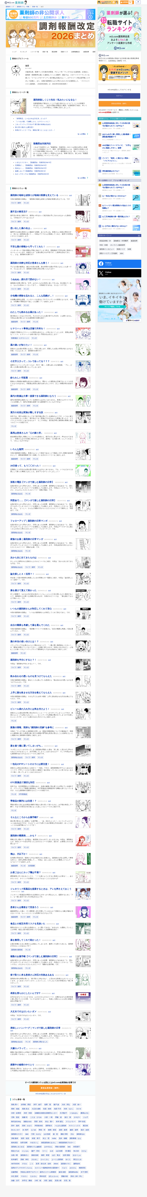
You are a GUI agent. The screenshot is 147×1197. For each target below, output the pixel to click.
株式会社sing (16, 1121)
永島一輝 (14, 1155)
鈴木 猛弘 (59, 1121)
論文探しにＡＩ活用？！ (22, 574)
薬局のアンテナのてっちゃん (21, 1168)
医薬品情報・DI (105, 241)
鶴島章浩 (82, 1168)
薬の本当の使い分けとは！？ (24, 641)
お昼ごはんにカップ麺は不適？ (25, 872)
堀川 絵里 (85, 1130)
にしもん (25, 1151)
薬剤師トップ (10, 6)
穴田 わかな (36, 1134)
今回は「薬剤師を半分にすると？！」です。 (26, 664)
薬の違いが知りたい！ (21, 345)
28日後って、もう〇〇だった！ (26, 465)
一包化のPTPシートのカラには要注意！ (30, 764)
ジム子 (85, 1117)
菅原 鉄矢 (38, 1121)
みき (51, 1151)
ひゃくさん (45, 1159)
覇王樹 (85, 1126)
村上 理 (46, 1138)
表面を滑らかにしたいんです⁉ (25, 993)
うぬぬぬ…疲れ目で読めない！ (25, 279)
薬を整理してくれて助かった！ (25, 940)
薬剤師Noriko (73, 1172)
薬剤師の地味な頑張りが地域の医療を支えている (34, 195)
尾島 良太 (25, 1109)
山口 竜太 (56, 1155)
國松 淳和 (64, 1134)
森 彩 (55, 1134)
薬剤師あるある (17, 494)
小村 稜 (38, 1180)
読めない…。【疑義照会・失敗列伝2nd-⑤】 (31, 168)
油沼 (70, 195)
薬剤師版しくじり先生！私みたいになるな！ (55, 100)
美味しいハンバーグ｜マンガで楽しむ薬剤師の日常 (35, 1028)
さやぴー (77, 1117)
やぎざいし (34, 1142)
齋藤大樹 (64, 1176)
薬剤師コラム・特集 (23, 6)
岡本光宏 (43, 1176)
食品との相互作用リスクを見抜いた (28, 923)
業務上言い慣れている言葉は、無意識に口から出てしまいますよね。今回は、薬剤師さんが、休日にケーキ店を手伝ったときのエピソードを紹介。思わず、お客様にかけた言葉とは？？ (41, 841)
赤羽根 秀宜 (26, 1104)
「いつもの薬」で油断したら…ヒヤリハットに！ (32, 121)
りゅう (64, 1168)
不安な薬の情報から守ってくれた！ (28, 246)
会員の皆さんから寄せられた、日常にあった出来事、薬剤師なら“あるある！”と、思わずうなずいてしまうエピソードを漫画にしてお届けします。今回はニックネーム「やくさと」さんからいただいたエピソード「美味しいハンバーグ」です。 (41, 1036)
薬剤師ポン (25, 1155)
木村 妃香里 (16, 1113)
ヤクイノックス (74, 1126)
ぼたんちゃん (53, 1176)
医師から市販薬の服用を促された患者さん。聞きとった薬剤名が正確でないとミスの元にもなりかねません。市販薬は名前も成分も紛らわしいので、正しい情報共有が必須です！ (41, 383)
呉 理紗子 (63, 1113)
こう (31, 1164)
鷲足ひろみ (15, 1151)
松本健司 (14, 1159)
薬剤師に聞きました (40, 1042)
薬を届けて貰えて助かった (23, 590)
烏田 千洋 (57, 1109)
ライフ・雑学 (16, 203)
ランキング (23, 52)
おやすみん (48, 1147)
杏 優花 (68, 1151)
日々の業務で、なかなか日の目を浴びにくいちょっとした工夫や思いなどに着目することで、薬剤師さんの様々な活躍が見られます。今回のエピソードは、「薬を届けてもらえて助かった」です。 (41, 596)
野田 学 (42, 1130)
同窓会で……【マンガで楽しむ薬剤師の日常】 (33, 500)
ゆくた (68, 1159)
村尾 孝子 (36, 1138)
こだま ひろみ (36, 1117)
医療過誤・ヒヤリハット (20, 338)
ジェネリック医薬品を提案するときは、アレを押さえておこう (40, 889)
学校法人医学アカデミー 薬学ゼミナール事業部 (38, 1172)
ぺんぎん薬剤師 (60, 1126)
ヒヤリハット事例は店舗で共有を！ (28, 328)
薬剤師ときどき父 (17, 1147)
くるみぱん (74, 1113)
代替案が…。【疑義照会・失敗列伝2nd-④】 (31, 165)
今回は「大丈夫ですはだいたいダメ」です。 (26, 1015)
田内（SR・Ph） (77, 1176)
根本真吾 (14, 1142)
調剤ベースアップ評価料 (108, 253)
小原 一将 (48, 1117)
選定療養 (54, 52)
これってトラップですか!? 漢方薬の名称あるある (33, 124)
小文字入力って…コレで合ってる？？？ (30, 361)
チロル (24, 1164)
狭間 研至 (52, 1130)
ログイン (138, 2)
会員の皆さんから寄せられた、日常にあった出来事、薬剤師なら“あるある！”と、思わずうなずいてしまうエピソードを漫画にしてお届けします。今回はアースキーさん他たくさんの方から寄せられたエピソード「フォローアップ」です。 (41, 527)
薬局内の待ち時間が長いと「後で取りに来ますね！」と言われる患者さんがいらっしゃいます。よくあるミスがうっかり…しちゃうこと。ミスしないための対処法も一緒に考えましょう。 (41, 981)
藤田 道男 (74, 1130)
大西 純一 (77, 1104)
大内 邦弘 (66, 1104)
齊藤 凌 (58, 1117)
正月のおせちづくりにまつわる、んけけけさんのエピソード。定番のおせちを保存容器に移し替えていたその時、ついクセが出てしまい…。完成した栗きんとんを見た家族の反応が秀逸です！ (41, 999)
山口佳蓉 (59, 1151)
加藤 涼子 (15, 1180)
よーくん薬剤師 (57, 1159)
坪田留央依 (39, 1126)
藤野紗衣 (77, 1164)
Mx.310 (76, 1151)
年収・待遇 (104, 245)
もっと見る (83, 134)
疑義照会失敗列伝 (42, 143)
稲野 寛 (47, 1104)
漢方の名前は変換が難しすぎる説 (27, 412)
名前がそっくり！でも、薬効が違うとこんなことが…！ (35, 130)
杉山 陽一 (49, 1121)
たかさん (33, 1176)
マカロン (24, 1176)
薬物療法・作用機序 (121, 241)
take (26, 1134)
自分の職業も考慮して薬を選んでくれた (30, 625)
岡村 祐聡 (15, 1109)
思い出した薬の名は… (21, 228)
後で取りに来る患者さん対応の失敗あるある (32, 975)
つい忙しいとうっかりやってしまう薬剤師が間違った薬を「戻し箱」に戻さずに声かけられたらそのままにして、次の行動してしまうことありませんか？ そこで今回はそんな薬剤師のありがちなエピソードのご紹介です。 (41, 752)
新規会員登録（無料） (50, 1088)
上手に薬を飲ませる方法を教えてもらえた (31, 692)
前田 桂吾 (25, 1138)
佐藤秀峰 (14, 1172)
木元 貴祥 (14, 1176)
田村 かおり (27, 1126)
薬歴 (94, 52)
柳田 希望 (45, 1155)
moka (54, 1138)
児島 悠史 (15, 1117)
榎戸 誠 (56, 1104)
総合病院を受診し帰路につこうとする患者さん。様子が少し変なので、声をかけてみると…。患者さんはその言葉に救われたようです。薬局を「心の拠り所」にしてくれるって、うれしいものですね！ (41, 439)
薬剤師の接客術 (17, 950)
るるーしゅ (77, 1155)
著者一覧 (35, 6)
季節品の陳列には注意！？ (23, 801)
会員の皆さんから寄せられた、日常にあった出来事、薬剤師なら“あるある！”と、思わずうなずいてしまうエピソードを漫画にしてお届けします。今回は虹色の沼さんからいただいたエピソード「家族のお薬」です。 (41, 545)
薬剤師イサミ (66, 1164)
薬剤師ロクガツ (17, 1134)
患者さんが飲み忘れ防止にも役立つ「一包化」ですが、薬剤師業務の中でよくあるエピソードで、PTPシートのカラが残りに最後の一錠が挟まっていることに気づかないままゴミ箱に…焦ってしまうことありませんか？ (41, 770)
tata (69, 1147)
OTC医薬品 (23, 794)
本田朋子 (76, 1147)
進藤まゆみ (28, 1121)
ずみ (72, 1134)
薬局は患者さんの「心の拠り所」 (27, 433)
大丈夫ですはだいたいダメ (23, 1011)
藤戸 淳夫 (35, 1151)
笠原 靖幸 (47, 1109)
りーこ (44, 1151)
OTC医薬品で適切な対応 (22, 782)
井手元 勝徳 (27, 1180)
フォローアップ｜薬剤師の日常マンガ (29, 521)
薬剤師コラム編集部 (34, 1147)
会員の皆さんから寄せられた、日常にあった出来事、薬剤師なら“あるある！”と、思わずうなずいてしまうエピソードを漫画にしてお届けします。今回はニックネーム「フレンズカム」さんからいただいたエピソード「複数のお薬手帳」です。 (41, 962)
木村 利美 (28, 1113)
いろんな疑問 (17, 449)
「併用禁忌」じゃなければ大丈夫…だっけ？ (31, 118)
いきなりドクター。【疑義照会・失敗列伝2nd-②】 (33, 162)
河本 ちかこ (69, 1109)
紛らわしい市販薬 (19, 377)
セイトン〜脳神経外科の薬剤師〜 (47, 1168)
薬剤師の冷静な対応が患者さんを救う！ (30, 263)
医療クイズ (64, 52)
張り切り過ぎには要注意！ (24, 127)
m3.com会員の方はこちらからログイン (50, 1094)
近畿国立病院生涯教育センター (46, 1113)
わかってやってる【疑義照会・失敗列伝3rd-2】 (32, 174)
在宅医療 (31, 866)
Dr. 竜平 (25, 1130)
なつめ (33, 1130)
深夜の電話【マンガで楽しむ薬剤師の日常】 (32, 482)
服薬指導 (86, 52)
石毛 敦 (67, 1180)
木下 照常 (84, 1172)
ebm (121, 253)
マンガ (26, 203)
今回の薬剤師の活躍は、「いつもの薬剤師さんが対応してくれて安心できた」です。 (40, 612)
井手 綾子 (38, 1104)
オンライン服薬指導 (117, 245)
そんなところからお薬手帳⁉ (24, 817)
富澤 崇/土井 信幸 (43, 1164)
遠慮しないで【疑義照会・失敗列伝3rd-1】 (30, 171)
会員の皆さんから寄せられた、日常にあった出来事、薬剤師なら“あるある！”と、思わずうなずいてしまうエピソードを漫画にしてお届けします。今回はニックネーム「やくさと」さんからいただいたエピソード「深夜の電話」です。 (41, 488)
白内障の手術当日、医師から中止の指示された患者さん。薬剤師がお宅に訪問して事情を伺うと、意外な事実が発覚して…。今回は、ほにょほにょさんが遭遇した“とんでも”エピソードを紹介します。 (41, 860)
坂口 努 (68, 1117)
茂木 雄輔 (63, 1138)
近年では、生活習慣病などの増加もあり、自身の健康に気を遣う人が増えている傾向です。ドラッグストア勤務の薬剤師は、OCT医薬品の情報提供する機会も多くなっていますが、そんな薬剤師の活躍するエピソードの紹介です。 (41, 788)
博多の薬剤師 (60, 1147)
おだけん (73, 1168)
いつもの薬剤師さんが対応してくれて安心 (31, 608)
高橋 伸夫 (25, 1159)
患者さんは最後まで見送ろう (24, 907)
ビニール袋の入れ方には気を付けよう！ (30, 709)
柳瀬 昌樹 (34, 1155)
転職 (129, 249)
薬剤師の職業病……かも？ (23, 835)
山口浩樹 (47, 1134)
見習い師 (58, 1180)
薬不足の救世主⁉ (19, 211)
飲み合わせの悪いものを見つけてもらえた (31, 676)
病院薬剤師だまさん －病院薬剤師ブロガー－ (58, 1142)
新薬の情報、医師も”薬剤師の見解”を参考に (32, 727)
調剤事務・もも (75, 1138)
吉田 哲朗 (66, 1155)
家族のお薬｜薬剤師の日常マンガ (27, 539)
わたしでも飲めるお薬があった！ (27, 312)
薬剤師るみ (81, 1134)
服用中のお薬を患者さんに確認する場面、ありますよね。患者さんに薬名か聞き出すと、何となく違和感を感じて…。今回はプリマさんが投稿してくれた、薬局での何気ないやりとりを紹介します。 (41, 234)
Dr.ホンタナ (15, 1130)
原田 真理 (63, 1130)
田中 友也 (81, 1121)
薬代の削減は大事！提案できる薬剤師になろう (33, 396)
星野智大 (49, 1126)
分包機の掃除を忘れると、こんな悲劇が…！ (32, 296)
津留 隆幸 (14, 1138)
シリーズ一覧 (35, 52)
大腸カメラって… (19, 1048)
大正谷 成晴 (36, 1109)
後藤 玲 (24, 1117)
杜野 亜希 (24, 1142)
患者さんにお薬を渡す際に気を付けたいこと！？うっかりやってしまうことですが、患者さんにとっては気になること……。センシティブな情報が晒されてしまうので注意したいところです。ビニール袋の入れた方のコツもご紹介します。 (41, 715)
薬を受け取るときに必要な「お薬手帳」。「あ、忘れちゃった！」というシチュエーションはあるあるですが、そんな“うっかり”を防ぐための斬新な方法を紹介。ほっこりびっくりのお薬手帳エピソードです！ (41, 823)
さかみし (34, 1159)
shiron (56, 1164)
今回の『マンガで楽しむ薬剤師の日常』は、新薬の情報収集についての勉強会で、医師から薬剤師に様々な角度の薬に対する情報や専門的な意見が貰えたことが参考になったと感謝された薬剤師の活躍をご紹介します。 (41, 733)
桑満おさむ (85, 1113)
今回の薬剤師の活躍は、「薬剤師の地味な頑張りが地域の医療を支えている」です (40, 199)
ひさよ (84, 1151)
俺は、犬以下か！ (19, 854)
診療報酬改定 (75, 52)
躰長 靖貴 (62, 1172)
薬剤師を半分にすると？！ (23, 660)
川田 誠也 (48, 1180)
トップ (14, 52)
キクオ (78, 1109)
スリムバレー (71, 1121)
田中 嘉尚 (15, 1126)
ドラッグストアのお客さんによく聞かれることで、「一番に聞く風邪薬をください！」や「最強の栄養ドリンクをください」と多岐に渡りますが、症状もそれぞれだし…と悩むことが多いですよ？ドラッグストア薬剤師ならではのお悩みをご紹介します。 (41, 647)
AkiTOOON (15, 1164)
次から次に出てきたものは (23, 557)
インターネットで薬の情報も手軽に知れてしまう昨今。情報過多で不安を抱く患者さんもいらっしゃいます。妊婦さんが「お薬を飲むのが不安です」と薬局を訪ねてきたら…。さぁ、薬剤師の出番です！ (41, 252)
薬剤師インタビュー (107, 249)
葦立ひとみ (77, 1159)
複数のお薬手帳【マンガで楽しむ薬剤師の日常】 (34, 956)
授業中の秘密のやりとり (22, 1064)
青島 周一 (14, 1104)
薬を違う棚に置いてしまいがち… (27, 746)
